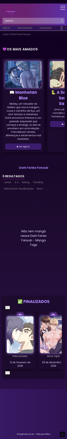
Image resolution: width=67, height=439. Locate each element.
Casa (5, 34)
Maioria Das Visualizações (19, 188)
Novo (40, 188)
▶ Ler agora (23, 146)
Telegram (45, 28)
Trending (38, 182)
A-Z (17, 182)
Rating (25, 182)
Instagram (25, 28)
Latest (7, 182)
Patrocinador (20, 356)
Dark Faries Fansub (20, 34)
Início (6, 28)
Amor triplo (53, 356)
